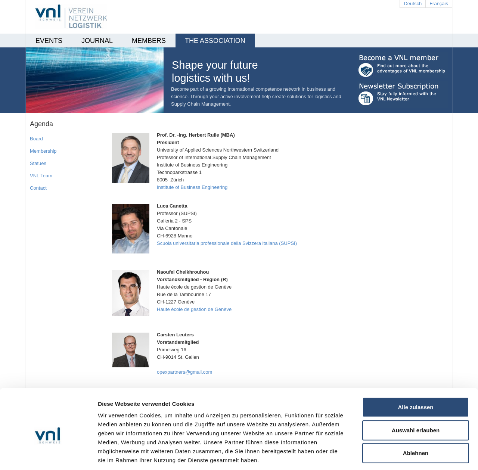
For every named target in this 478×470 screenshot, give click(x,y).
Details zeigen (397, 455)
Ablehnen (415, 418)
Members (149, 40)
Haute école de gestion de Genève (194, 309)
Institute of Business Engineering (192, 187)
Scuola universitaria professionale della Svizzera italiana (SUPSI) (227, 243)
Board (36, 138)
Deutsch (413, 3)
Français (438, 3)
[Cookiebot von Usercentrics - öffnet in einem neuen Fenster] (48, 455)
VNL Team (41, 175)
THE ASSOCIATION (215, 40)
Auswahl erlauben (416, 395)
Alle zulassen (415, 372)
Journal (97, 40)
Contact (38, 188)
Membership (43, 151)
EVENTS (48, 40)
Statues (38, 163)
